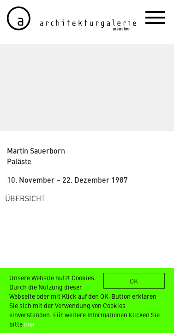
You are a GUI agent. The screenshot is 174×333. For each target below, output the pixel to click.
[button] (155, 17)
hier (30, 323)
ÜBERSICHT (25, 198)
